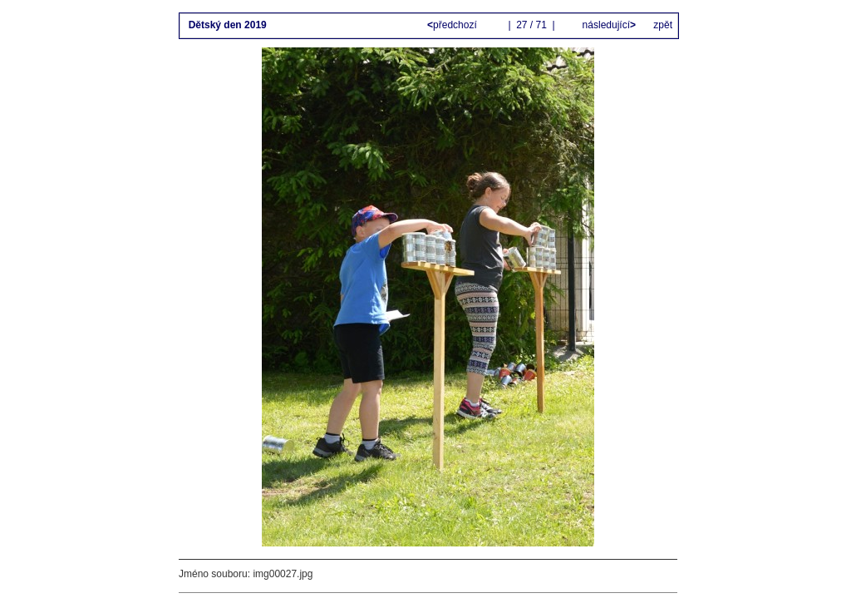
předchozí (453, 25)
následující (607, 25)
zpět (662, 25)
